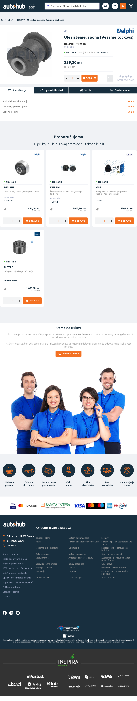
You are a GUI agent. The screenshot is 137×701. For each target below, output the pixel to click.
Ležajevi (105, 543)
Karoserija (40, 577)
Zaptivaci (72, 577)
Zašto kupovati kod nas (14, 569)
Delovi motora (43, 563)
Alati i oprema (108, 583)
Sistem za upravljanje (78, 543)
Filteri (38, 547)
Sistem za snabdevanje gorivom (83, 547)
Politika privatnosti (12, 592)
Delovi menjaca (75, 583)
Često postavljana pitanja (15, 564)
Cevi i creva (106, 569)
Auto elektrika (42, 559)
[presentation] (17, 95)
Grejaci (71, 573)
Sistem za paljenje (77, 559)
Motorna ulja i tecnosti (47, 553)
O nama (6, 602)
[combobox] (72, 6)
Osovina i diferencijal (111, 559)
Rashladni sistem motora (113, 573)
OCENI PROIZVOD (125, 85)
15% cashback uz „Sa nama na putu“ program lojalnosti (17, 576)
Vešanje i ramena (44, 573)
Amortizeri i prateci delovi (81, 563)
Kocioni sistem (43, 543)
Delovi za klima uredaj (46, 569)
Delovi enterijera (76, 569)
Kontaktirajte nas (11, 559)
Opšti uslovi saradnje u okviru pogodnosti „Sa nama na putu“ (18, 585)
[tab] (17, 95)
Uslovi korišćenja (11, 597)
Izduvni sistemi (43, 583)
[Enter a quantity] (72, 83)
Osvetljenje (73, 553)
